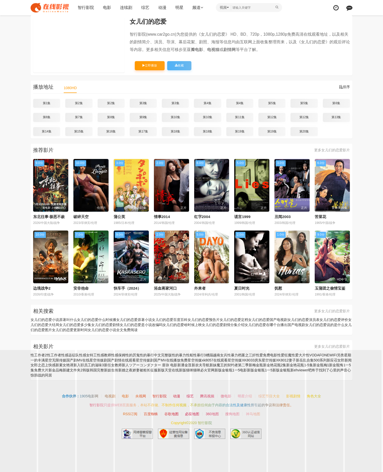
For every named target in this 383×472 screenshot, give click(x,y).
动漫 (162, 7)
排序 (344, 87)
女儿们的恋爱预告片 (204, 320)
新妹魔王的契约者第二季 (229, 365)
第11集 (239, 117)
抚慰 (278, 288)
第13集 (336, 117)
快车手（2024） (127, 288)
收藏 (179, 65)
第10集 (175, 117)
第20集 (304, 131)
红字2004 (202, 216)
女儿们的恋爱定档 (234, 320)
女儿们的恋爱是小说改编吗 (141, 325)
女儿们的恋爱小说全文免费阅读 (113, 330)
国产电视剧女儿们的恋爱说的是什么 (316, 325)
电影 (107, 7)
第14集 (46, 131)
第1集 (47, 103)
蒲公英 (119, 216)
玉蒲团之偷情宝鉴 (330, 288)
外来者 (200, 288)
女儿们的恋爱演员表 (303, 320)
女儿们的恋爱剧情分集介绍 (223, 325)
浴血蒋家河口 (165, 288)
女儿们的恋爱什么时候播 (96, 320)
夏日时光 (241, 288)
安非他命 (81, 288)
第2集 (79, 103)
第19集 (239, 131)
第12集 (272, 117)
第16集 (111, 131)
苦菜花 (320, 216)
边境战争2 (41, 288)
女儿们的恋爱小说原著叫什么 (54, 320)
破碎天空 (81, 216)
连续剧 (126, 7)
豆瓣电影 (195, 49)
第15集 (79, 131)
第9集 (143, 117)
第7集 (79, 117)
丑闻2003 (282, 216)
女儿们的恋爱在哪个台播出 (266, 325)
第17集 (143, 131)
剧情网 (229, 49)
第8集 (111, 117)
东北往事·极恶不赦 (49, 216)
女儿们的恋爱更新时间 (70, 330)
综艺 (145, 7)
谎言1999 (242, 216)
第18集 (175, 131)
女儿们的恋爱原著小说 (134, 320)
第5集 (272, 103)
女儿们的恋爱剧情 (105, 325)
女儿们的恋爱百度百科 (170, 320)
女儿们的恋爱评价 (334, 320)
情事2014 (162, 216)
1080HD (70, 88)
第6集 (336, 103)
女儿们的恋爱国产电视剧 (267, 320)
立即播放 (149, 65)
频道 (197, 7)
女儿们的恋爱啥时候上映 (182, 325)
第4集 (208, 103)
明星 (179, 7)
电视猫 (213, 49)
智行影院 (86, 7)
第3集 (143, 103)
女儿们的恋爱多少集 (75, 325)
